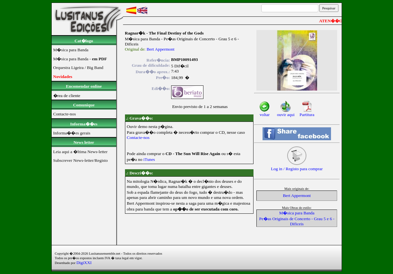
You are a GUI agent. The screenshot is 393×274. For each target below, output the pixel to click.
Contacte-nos (138, 137)
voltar (264, 112)
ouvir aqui (286, 112)
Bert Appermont (160, 49)
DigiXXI (83, 262)
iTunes (149, 159)
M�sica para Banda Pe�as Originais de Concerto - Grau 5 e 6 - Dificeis (296, 218)
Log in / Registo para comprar (297, 166)
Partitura (307, 112)
